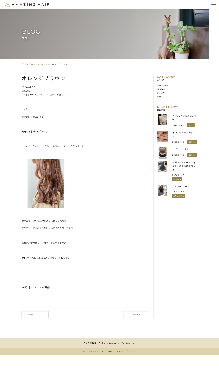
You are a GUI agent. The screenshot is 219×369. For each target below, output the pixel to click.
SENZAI (161, 92)
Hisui (159, 96)
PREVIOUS (34, 314)
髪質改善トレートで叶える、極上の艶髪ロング (183, 166)
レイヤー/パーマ (181, 186)
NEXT (138, 314)
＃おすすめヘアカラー (32, 94)
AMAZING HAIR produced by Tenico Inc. (109, 342)
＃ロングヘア (67, 94)
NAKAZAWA (162, 85)
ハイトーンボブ (180, 149)
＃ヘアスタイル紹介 (51, 94)
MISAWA (26, 90)
